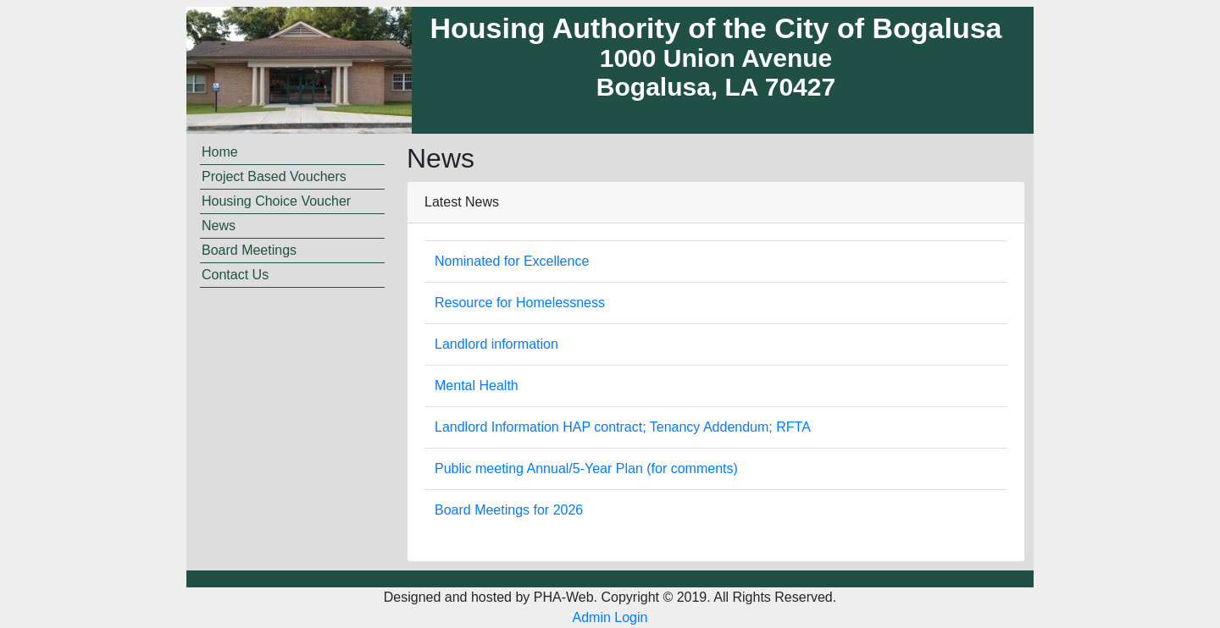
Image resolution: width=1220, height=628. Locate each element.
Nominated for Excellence (512, 261)
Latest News (461, 202)
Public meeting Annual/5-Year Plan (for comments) (586, 468)
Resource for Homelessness (520, 302)
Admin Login (610, 617)
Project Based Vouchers (274, 176)
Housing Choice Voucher (276, 201)
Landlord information (496, 344)
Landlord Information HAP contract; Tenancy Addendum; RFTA (623, 427)
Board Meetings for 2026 (509, 510)
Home (220, 152)
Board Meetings (249, 250)
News (219, 225)
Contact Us (235, 274)
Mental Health (476, 385)
